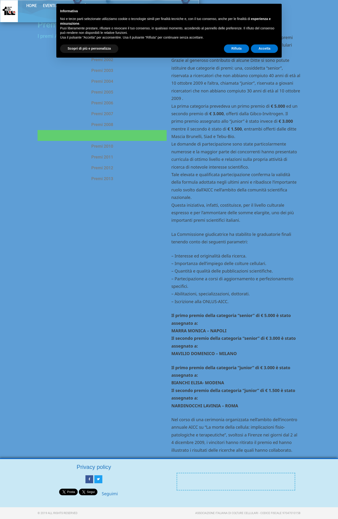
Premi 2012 (102, 167)
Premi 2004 (102, 81)
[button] (325, 12)
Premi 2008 (102, 124)
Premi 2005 (102, 92)
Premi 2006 (102, 102)
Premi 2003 (102, 70)
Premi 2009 (102, 135)
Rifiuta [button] (236, 48)
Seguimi (110, 493)
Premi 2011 (102, 157)
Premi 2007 (102, 113)
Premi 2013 (102, 178)
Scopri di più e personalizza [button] (89, 48)
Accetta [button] (264, 48)
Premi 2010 (102, 146)
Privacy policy (94, 467)
